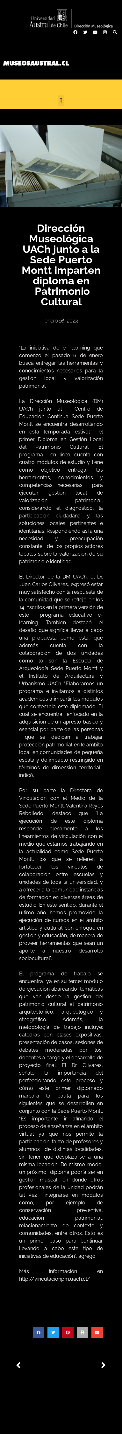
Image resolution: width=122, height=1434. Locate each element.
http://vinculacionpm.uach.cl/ (54, 1279)
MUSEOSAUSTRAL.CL (36, 63)
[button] (61, 100)
